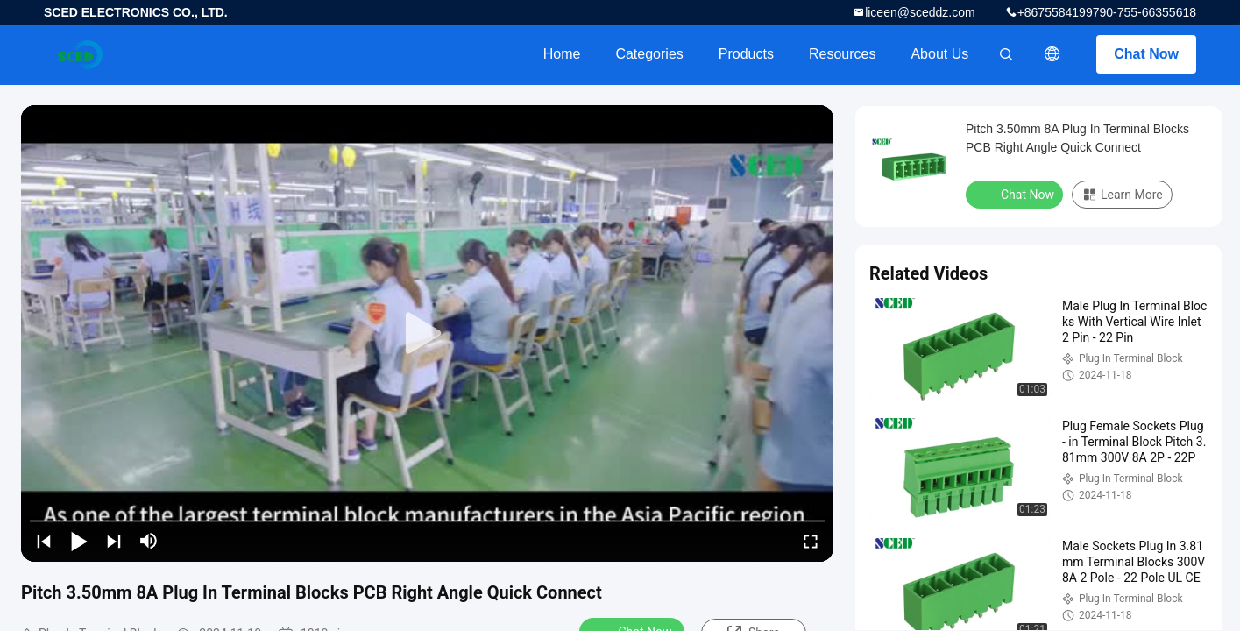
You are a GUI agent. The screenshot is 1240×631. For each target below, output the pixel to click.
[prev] (43, 541)
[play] (428, 334)
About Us (939, 53)
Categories (649, 53)
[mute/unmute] (149, 541)
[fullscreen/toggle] (810, 541)
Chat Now (1146, 53)
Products (746, 53)
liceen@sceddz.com (920, 12)
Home (562, 53)
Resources (842, 53)
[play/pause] (78, 541)
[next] (113, 541)
